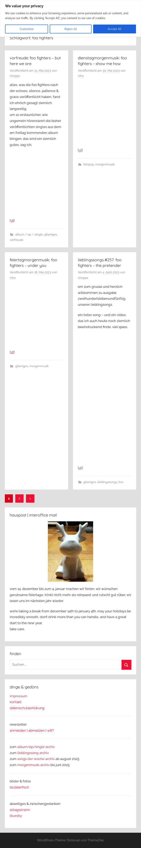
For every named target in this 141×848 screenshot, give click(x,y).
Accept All (114, 29)
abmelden (36, 730)
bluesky (16, 816)
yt (12, 220)
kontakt (16, 702)
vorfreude (16, 240)
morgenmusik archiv (33, 765)
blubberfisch (19, 787)
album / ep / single (29, 234)
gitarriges (50, 234)
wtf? (50, 730)
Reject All (70, 29)
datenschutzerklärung (27, 708)
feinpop (88, 164)
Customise (27, 29)
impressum (18, 696)
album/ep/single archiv (36, 747)
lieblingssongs (107, 482)
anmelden (18, 730)
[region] (70, 18)
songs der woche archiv (36, 759)
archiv (44, 753)
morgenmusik (105, 164)
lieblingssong (28, 753)
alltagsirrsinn (20, 810)
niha (81, 76)
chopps (15, 76)
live (120, 482)
